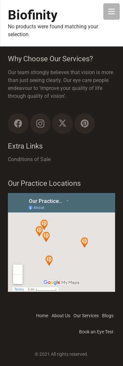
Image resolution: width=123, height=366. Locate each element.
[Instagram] (40, 123)
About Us (60, 315)
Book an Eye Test (96, 331)
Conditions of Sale (29, 159)
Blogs (107, 315)
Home (42, 315)
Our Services (86, 315)
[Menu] (111, 11)
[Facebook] (18, 123)
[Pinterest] (84, 123)
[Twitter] (62, 123)
